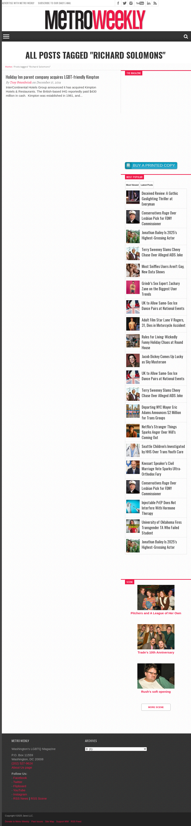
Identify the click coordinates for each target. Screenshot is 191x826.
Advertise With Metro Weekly (18, 3)
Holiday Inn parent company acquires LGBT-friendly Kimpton (52, 76)
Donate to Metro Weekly (17, 821)
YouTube (19, 790)
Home (8, 66)
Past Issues (37, 821)
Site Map (49, 821)
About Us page (22, 767)
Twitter (17, 782)
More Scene (156, 707)
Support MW (62, 821)
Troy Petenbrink (21, 82)
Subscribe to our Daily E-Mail (54, 3)
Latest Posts (147, 185)
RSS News (20, 798)
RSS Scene (39, 798)
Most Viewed (132, 185)
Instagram (20, 794)
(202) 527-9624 (22, 763)
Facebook (20, 778)
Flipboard (19, 786)
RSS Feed (76, 821)
